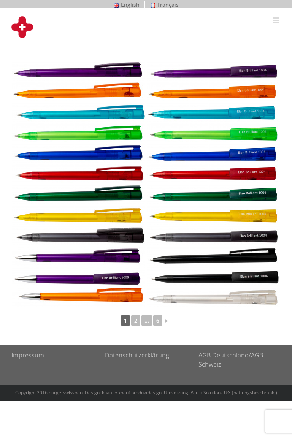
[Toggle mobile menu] (277, 20)
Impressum (27, 355)
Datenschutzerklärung (137, 355)
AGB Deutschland (223, 355)
